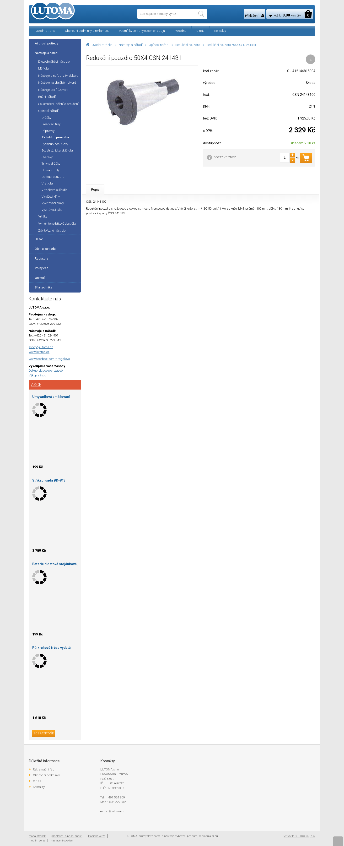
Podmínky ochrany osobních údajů (142, 31)
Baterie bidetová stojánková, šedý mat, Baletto (55, 565)
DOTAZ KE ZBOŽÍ (225, 157)
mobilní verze (37, 840)
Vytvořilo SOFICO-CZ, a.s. (299, 836)
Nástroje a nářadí (131, 45)
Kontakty (220, 31)
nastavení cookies (62, 840)
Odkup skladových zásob (46, 370)
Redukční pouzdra (187, 45)
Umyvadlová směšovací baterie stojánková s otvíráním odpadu (51, 397)
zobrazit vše (43, 733)
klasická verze (96, 836)
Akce (36, 384)
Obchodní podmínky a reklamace (87, 31)
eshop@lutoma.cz (41, 347)
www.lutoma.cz (39, 352)
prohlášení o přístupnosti (66, 836)
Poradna (181, 31)
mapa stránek (37, 836)
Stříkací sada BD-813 (48, 480)
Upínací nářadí (159, 45)
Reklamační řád (43, 769)
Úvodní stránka (102, 45)
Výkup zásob (37, 375)
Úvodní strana (45, 31)
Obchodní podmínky (46, 775)
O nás (200, 31)
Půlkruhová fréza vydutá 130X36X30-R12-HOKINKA (52, 648)
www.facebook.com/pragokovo (49, 359)
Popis (95, 189)
